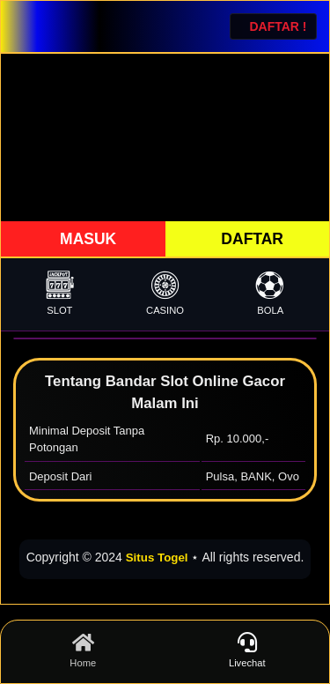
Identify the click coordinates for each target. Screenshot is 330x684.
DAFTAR (250, 239)
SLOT (60, 293)
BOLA (270, 293)
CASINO (165, 293)
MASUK (85, 239)
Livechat (248, 650)
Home (83, 650)
